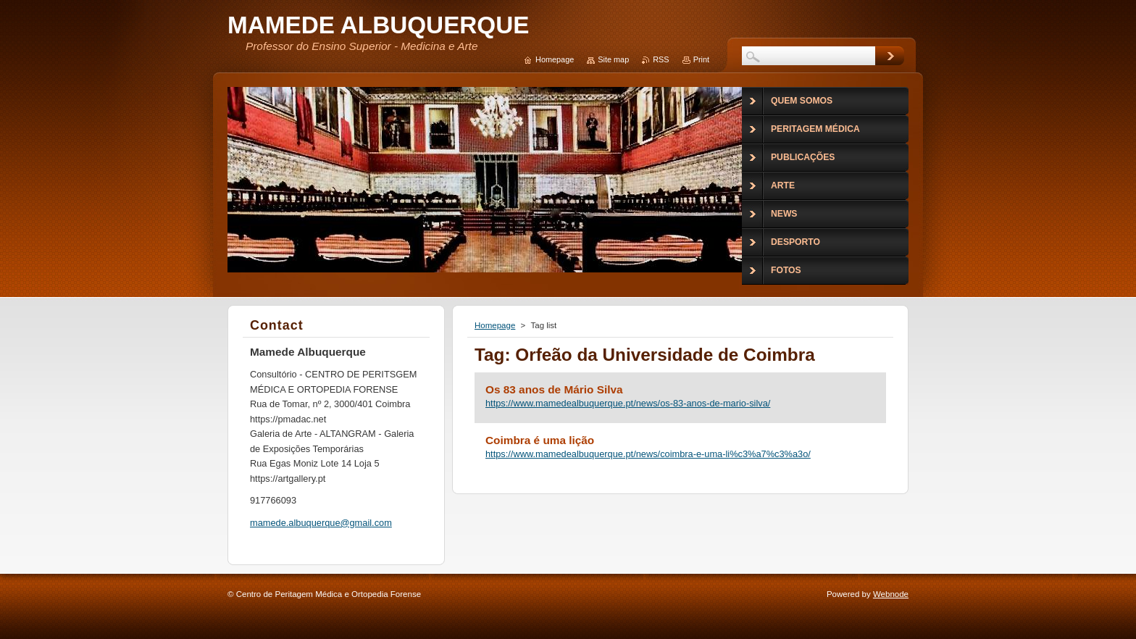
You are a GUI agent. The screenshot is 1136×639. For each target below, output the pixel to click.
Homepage (495, 325)
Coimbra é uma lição (539, 440)
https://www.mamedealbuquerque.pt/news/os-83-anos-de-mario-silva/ (627, 403)
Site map (613, 59)
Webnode (891, 594)
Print (701, 59)
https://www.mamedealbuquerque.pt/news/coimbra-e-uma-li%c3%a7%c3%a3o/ (648, 453)
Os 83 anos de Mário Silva (554, 389)
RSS (661, 59)
